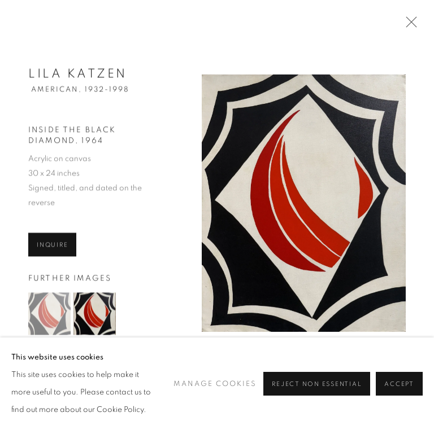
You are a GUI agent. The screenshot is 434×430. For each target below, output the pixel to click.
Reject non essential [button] (317, 410)
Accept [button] (399, 410)
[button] (49, 317)
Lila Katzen (77, 77)
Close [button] (408, 25)
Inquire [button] (52, 248)
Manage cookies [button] (215, 410)
